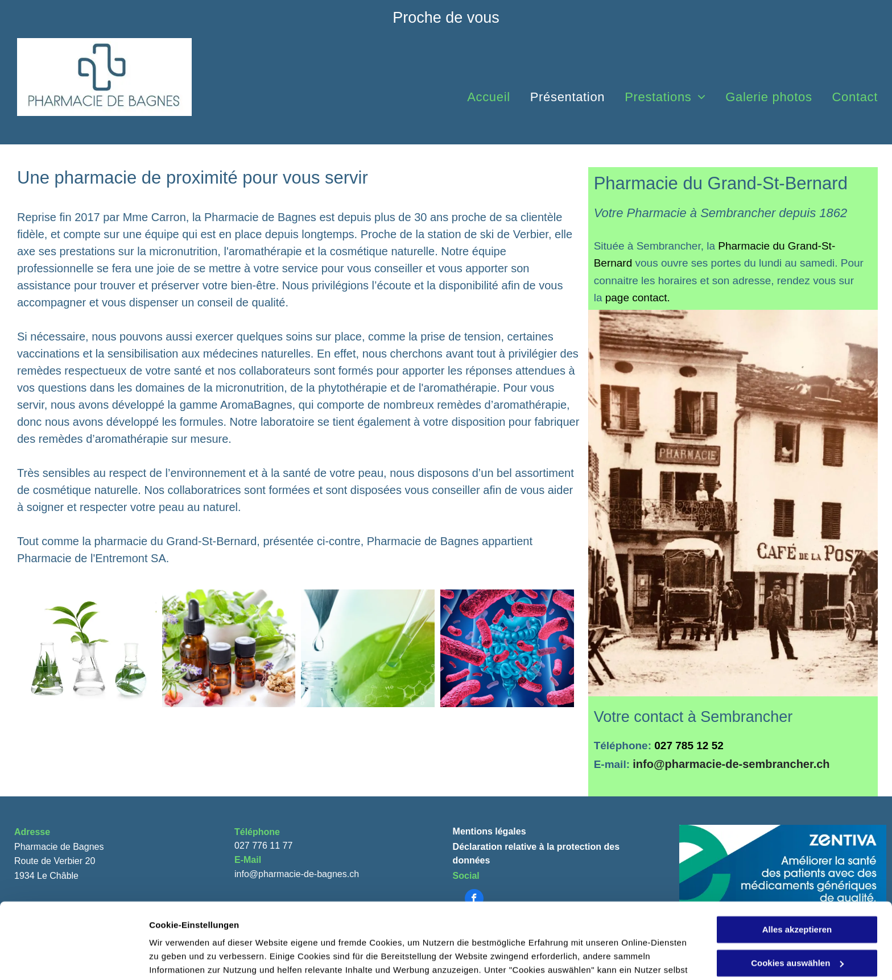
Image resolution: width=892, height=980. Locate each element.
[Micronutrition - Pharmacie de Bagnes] (507, 648)
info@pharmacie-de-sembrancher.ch (731, 764)
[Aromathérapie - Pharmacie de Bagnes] (229, 648)
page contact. (637, 298)
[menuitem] (490, 97)
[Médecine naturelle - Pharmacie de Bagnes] (89, 648)
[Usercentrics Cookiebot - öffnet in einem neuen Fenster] (73, 957)
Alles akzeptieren (797, 858)
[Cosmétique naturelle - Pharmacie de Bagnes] (368, 648)
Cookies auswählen (189, 957)
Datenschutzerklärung (428, 926)
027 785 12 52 (689, 745)
